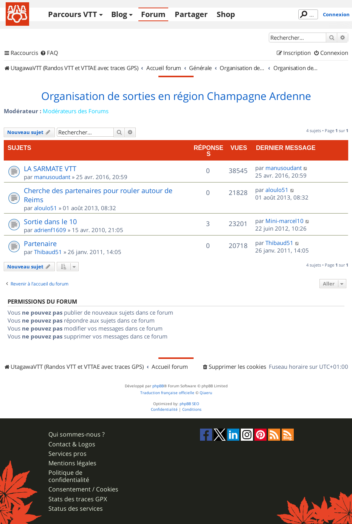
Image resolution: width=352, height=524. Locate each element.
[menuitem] (49, 53)
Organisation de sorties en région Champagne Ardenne (176, 96)
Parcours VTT (72, 14)
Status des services (75, 508)
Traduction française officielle (167, 392)
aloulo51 (45, 208)
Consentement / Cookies (83, 489)
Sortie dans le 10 (50, 221)
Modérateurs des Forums (76, 111)
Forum (153, 14)
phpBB (158, 386)
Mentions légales (72, 463)
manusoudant (52, 177)
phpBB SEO (189, 403)
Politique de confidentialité (68, 476)
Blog (119, 14)
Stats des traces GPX (77, 499)
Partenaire (40, 243)
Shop (226, 14)
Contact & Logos (71, 444)
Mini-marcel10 (284, 221)
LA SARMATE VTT (50, 168)
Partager (191, 14)
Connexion (336, 14)
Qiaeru (206, 392)
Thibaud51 (48, 252)
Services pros (67, 453)
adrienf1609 (50, 230)
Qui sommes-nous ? (76, 434)
